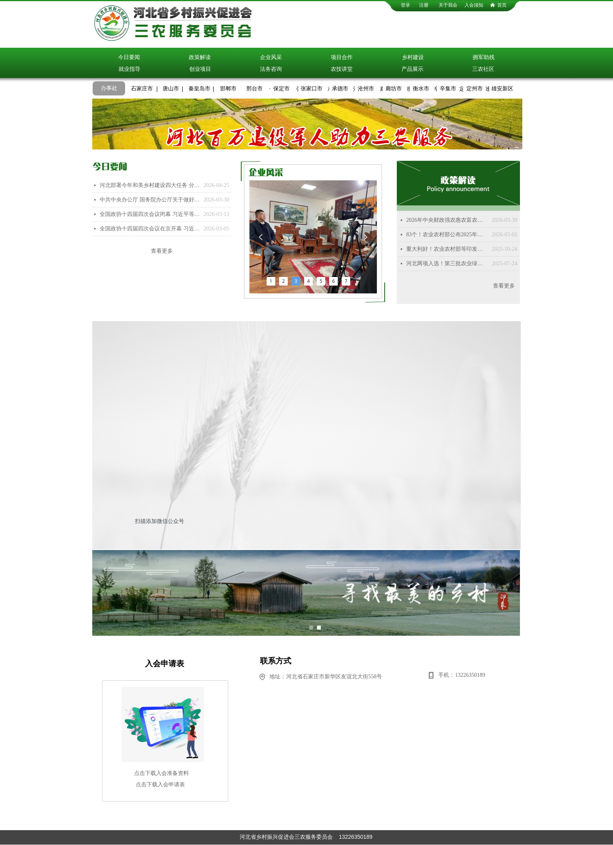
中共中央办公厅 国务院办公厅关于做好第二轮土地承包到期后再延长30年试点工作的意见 (150, 200)
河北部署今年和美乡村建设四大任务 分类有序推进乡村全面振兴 (150, 185)
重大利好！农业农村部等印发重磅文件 (447, 249)
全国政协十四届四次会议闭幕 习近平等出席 (150, 214)
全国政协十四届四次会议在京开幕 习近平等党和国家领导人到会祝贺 (150, 229)
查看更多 (162, 251)
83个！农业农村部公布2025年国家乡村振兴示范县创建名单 (447, 234)
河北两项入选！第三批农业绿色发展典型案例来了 (447, 263)
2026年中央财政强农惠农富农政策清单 (447, 220)
